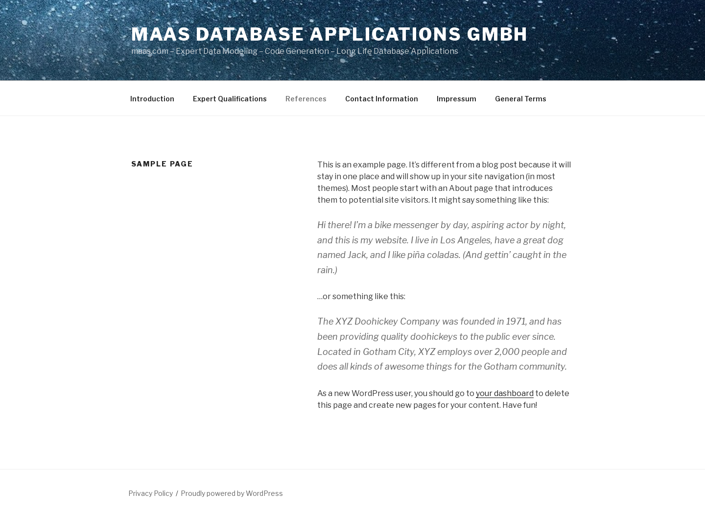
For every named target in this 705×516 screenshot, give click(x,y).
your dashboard (505, 393)
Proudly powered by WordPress (232, 493)
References (306, 98)
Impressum (456, 98)
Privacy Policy (150, 493)
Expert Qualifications (230, 98)
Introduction (152, 98)
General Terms (520, 98)
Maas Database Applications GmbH (329, 34)
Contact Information (381, 98)
